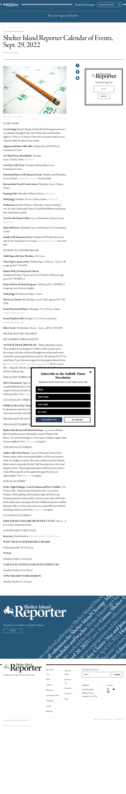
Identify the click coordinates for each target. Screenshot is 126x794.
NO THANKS (77, 420)
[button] (63, 375)
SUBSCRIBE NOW (49, 420)
